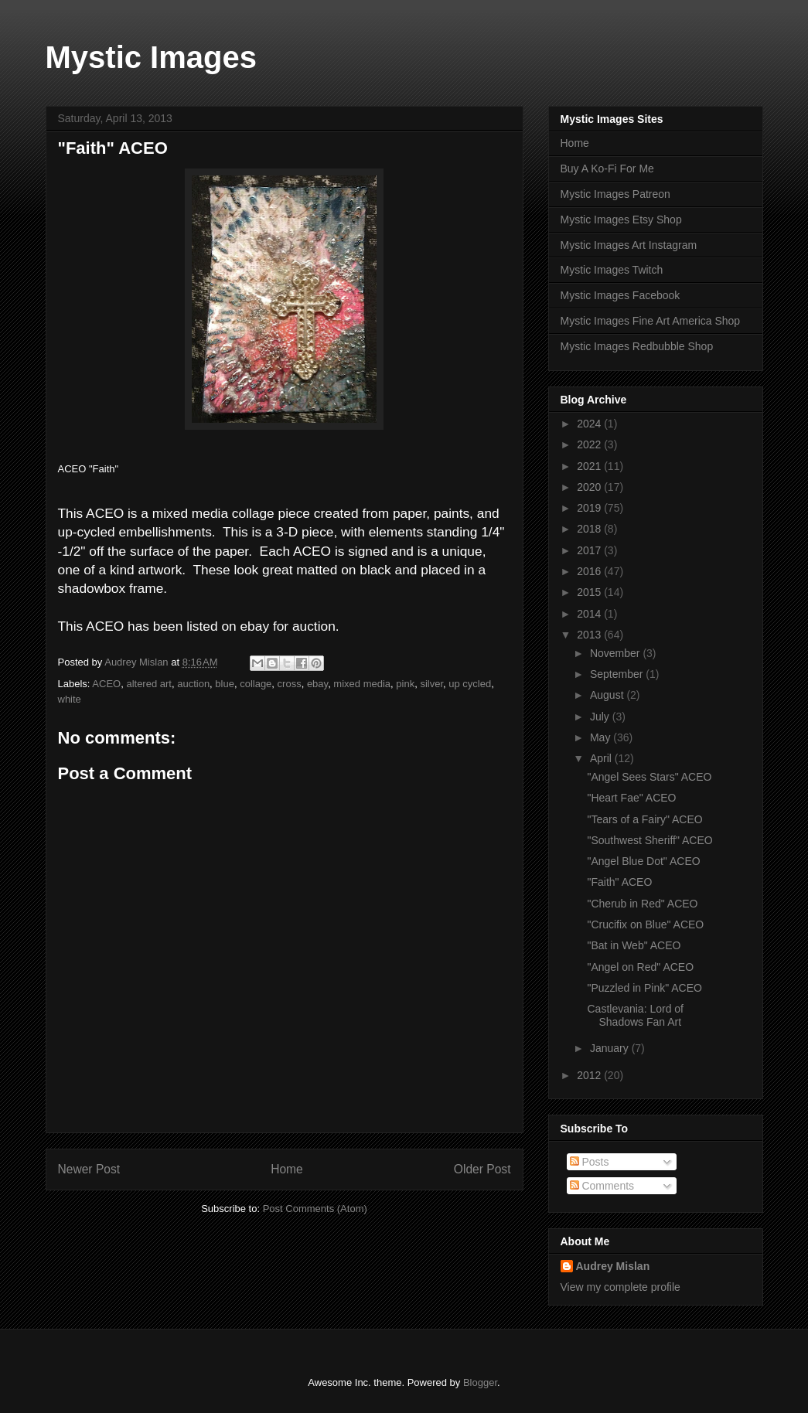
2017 (590, 550)
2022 (590, 444)
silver (431, 683)
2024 (590, 423)
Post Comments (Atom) (315, 1208)
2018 (590, 529)
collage (255, 683)
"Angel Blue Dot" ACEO (643, 861)
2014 (590, 614)
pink (405, 683)
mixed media (361, 683)
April (602, 758)
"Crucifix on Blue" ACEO (645, 924)
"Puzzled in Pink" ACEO (644, 988)
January (611, 1048)
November (616, 653)
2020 (590, 487)
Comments (602, 1186)
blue (224, 683)
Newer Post (89, 1169)
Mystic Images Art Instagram (629, 245)
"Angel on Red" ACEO (640, 967)
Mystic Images (151, 57)
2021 (590, 466)
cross (290, 683)
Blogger (480, 1382)
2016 (590, 571)
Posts (589, 1162)
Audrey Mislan (613, 1266)
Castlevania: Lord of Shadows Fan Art (635, 1015)
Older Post (482, 1169)
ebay (317, 683)
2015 (590, 592)
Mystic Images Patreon (615, 194)
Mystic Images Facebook (620, 295)
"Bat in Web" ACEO (633, 945)
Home (287, 1169)
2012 (590, 1075)
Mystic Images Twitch (612, 270)
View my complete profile (620, 1287)
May (601, 737)
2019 (590, 508)
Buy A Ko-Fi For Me (607, 168)
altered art (149, 683)
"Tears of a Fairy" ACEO (644, 819)
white (69, 699)
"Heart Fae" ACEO (631, 798)
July (601, 716)
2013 (590, 634)
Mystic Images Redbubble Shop (637, 346)
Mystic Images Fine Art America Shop (651, 321)
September (618, 674)
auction (193, 683)
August (608, 695)
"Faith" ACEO (619, 882)
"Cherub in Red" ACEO (642, 903)
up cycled (469, 683)
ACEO (106, 683)
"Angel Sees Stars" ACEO (649, 777)
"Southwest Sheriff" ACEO (649, 840)
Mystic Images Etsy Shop (621, 219)
